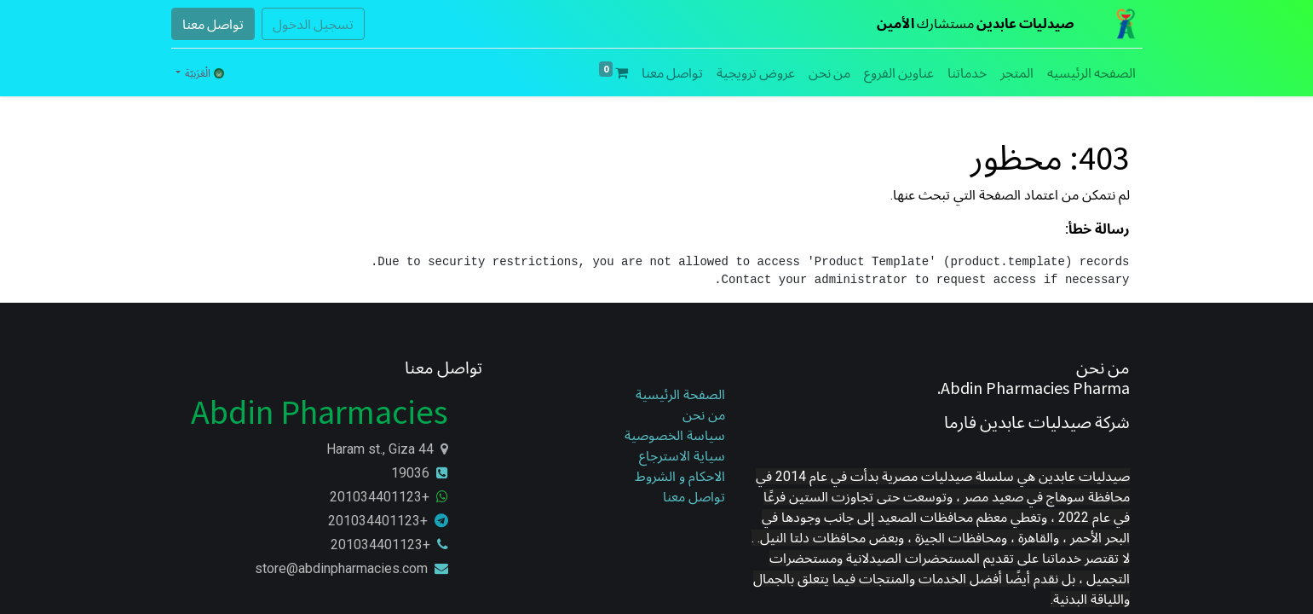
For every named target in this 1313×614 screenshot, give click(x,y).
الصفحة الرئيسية (680, 394)
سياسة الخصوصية (673, 435)
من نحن (703, 415)
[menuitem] (1091, 72)
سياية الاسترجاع (682, 456)
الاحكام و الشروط (680, 476)
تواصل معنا (213, 23)
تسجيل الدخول (313, 23)
